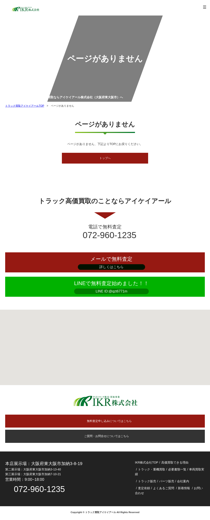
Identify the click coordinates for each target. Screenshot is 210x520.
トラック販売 (147, 482)
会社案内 (183, 482)
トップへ (105, 158)
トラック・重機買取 (151, 470)
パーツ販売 (166, 482)
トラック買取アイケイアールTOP (24, 105)
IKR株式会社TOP (146, 463)
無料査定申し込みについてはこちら (109, 421)
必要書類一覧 (177, 470)
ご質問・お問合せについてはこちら (105, 437)
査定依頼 (144, 489)
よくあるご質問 (163, 489)
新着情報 (184, 489)
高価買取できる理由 (174, 463)
